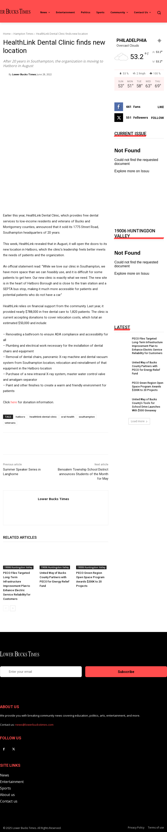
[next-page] (12, 608)
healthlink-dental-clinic (43, 416)
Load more (139, 421)
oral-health (67, 416)
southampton (87, 416)
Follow (157, 118)
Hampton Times (23, 34)
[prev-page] (5, 608)
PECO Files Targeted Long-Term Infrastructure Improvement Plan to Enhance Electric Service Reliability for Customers (16, 586)
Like (161, 107)
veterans (10, 422)
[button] (159, 12)
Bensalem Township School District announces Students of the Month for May (83, 474)
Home (7, 34)
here (14, 402)
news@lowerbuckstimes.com (34, 725)
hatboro (20, 416)
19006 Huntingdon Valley (18, 567)
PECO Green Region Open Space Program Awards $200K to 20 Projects (147, 386)
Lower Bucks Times (24, 74)
